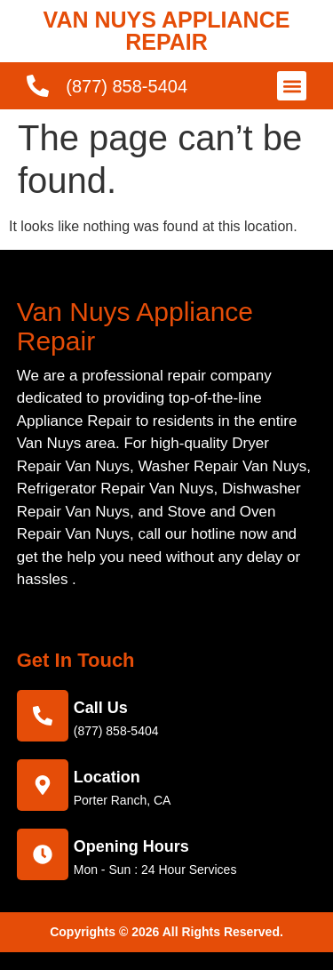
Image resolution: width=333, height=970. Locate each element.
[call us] (42, 716)
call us (101, 708)
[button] (291, 85)
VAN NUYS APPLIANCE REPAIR (167, 30)
